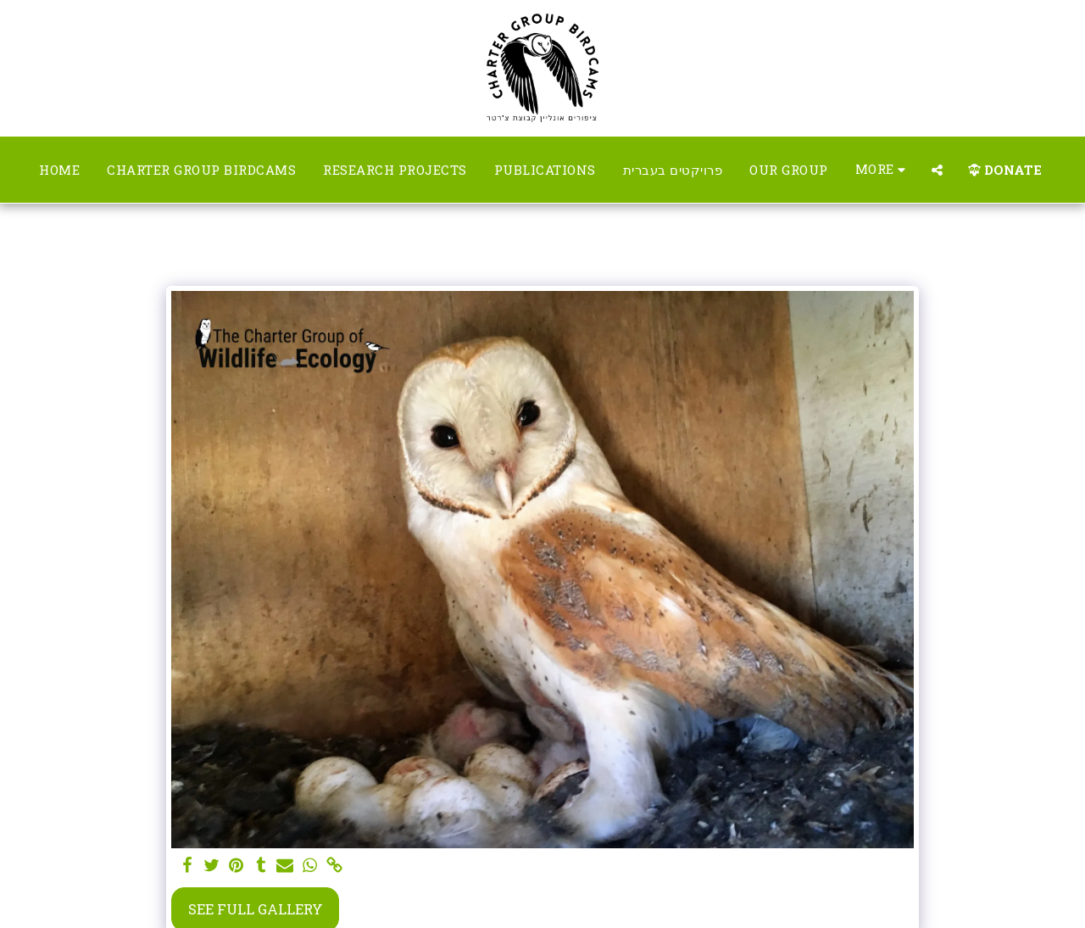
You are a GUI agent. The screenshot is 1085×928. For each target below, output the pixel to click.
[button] (937, 170)
